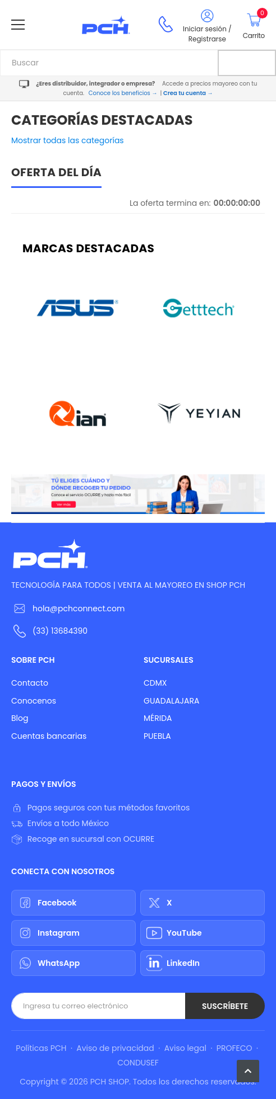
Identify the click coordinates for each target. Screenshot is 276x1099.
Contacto (29, 682)
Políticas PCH (41, 1048)
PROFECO (234, 1048)
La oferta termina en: (170, 203)
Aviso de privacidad (115, 1048)
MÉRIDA (158, 718)
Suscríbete (225, 1006)
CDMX (155, 682)
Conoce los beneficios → (123, 93)
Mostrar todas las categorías (67, 140)
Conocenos (33, 700)
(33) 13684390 (60, 630)
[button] (248, 1071)
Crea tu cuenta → (188, 93)
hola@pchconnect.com (79, 608)
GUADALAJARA (171, 700)
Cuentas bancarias (48, 736)
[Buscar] (247, 63)
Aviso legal (185, 1048)
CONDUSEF (137, 1062)
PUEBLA (157, 736)
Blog (19, 718)
